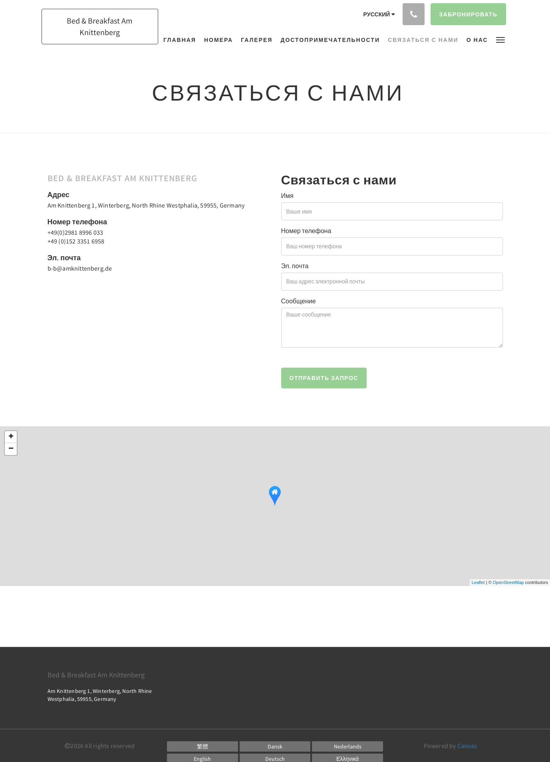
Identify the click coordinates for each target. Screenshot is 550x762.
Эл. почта (295, 266)
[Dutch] (347, 746)
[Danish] (275, 746)
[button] (500, 39)
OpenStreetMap (508, 582)
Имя (287, 196)
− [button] (11, 449)
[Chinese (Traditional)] (202, 746)
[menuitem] (181, 40)
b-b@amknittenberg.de (80, 268)
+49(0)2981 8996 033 (75, 232)
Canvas (467, 746)
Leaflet (478, 582)
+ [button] (11, 437)
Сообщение (298, 301)
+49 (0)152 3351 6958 (76, 241)
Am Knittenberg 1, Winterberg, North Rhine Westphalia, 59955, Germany (146, 205)
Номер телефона (306, 231)
